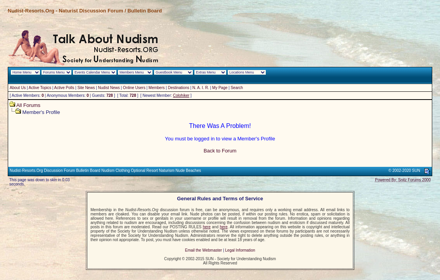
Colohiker (181, 95)
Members (157, 88)
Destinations (178, 88)
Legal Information (240, 250)
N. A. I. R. (200, 88)
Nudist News (109, 88)
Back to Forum (220, 151)
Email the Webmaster (203, 250)
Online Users (134, 88)
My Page (219, 88)
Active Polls (64, 88)
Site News (86, 88)
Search (236, 88)
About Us (18, 88)
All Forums (28, 105)
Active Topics (40, 88)
